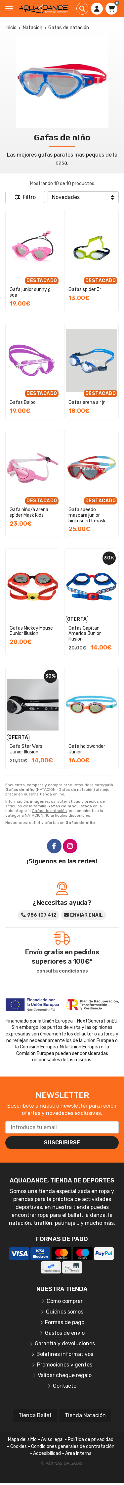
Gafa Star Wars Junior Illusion (26, 749)
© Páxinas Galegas (62, 1463)
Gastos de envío (65, 1333)
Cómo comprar (65, 1301)
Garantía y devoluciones (65, 1343)
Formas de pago (64, 1322)
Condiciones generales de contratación (72, 1446)
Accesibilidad (47, 1453)
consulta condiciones (62, 971)
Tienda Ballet (35, 1415)
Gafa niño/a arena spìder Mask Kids (29, 512)
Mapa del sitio (22, 1439)
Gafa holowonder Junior (86, 749)
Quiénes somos (64, 1312)
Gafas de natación (49, 810)
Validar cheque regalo (65, 1375)
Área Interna (78, 1453)
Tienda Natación (85, 1415)
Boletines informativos (64, 1354)
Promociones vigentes (64, 1365)
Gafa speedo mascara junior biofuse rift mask (86, 515)
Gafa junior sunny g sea (30, 292)
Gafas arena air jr (86, 402)
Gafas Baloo (23, 402)
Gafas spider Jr (84, 289)
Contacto (64, 1386)
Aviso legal (52, 1439)
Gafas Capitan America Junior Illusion (84, 633)
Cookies (18, 1446)
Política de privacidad (90, 1439)
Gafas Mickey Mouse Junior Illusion (31, 631)
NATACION (34, 815)
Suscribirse (62, 1142)
